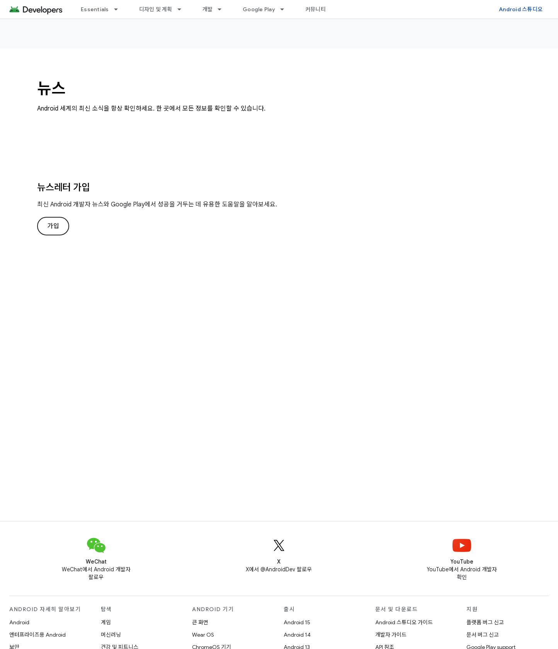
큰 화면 (200, 622)
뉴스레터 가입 (63, 187)
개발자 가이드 (391, 634)
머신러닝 (111, 634)
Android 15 (297, 622)
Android (19, 622)
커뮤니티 (315, 9)
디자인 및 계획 (155, 9)
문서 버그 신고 (482, 634)
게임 (106, 622)
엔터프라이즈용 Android (37, 634)
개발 (207, 9)
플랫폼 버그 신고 (485, 622)
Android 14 (297, 634)
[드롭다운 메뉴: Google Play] (285, 9)
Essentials (95, 9)
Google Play (259, 9)
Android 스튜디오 (521, 9)
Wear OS (203, 634)
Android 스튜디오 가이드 (404, 622)
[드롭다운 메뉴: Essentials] (119, 9)
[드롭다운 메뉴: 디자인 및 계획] (182, 9)
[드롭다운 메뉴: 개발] (223, 9)
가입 (53, 226)
